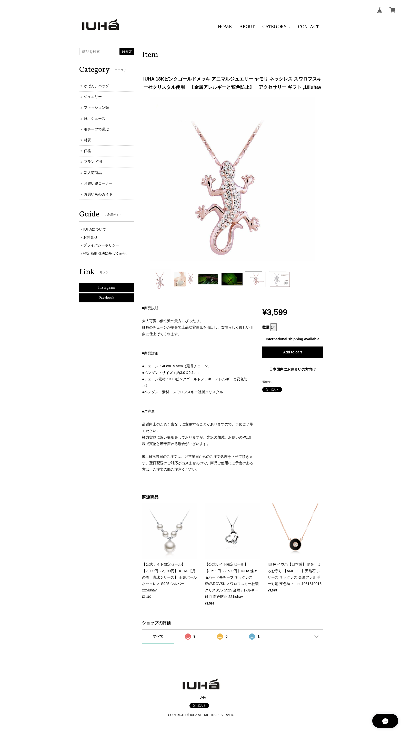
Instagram (106, 287)
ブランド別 (93, 162)
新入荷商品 (93, 173)
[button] (276, 27)
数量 (265, 327)
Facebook (106, 297)
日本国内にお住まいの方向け (292, 369)
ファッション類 (96, 107)
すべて (158, 636)
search (127, 51)
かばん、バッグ (96, 86)
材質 (87, 140)
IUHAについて (94, 229)
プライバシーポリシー (101, 245)
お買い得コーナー (98, 183)
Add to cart (292, 352)
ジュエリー (93, 97)
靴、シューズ (94, 118)
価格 (87, 151)
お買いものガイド (98, 194)
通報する (268, 381)
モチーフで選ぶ (96, 129)
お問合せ (90, 237)
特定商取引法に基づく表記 (104, 253)
